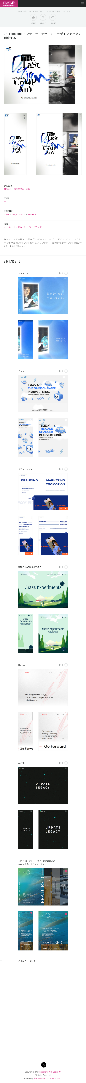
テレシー (22, 371)
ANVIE (21, 763)
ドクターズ (23, 273)
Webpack (31, 214)
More (61, 273)
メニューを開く (82, 3)
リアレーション (25, 469)
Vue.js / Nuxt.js (18, 214)
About (43, 20)
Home (33, 20)
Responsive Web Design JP (50, 1072)
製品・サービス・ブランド (30, 227)
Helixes (21, 665)
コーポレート (10, 227)
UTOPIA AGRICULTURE (29, 567)
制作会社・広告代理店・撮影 (17, 189)
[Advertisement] (43, 985)
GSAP (7, 214)
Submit (52, 20)
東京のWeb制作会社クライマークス (47, 1078)
